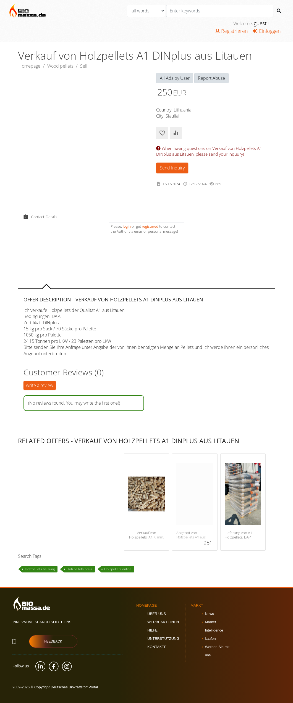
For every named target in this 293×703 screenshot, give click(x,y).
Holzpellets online (118, 569)
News (209, 614)
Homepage (29, 66)
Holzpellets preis (79, 569)
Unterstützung (163, 638)
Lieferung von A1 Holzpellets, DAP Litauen (238, 537)
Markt (196, 605)
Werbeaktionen (163, 622)
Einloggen (267, 31)
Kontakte (156, 647)
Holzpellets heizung (40, 569)
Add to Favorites (162, 133)
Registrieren (232, 31)
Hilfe (152, 630)
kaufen (210, 638)
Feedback (53, 641)
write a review (39, 385)
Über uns (156, 614)
